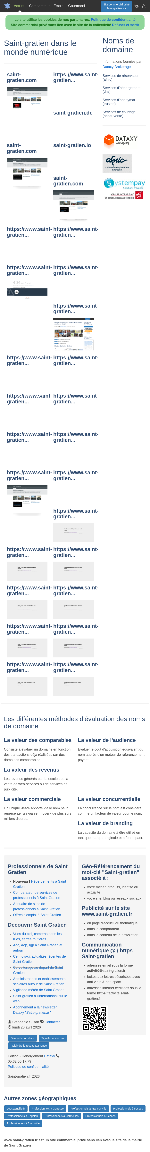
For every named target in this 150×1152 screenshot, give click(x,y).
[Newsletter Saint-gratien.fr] (136, 6)
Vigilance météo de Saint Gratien (38, 990)
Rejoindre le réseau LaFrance (29, 1045)
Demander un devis (22, 1038)
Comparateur (39, 6)
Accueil (19, 6)
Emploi (59, 6)
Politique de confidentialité (113, 20)
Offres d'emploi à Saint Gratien (37, 915)
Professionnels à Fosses (128, 1108)
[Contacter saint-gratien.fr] (144, 6)
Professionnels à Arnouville (23, 1123)
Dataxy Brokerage (117, 67)
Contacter (52, 1022)
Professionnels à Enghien (22, 1116)
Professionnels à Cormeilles (62, 1116)
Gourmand (76, 6)
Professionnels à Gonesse (48, 1108)
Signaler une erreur (53, 1038)
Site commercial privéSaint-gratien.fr (116, 6)
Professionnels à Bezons (100, 1116)
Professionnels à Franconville (88, 1108)
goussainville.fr (16, 1108)
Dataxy (49, 1056)
